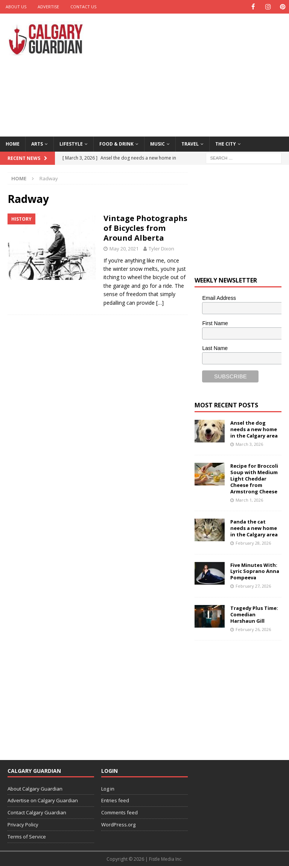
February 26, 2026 (253, 628)
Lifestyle (71, 143)
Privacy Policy (23, 824)
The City (225, 143)
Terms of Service (27, 836)
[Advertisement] (197, 73)
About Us (16, 6)
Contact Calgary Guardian (37, 812)
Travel (190, 143)
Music (157, 143)
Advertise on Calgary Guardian (43, 800)
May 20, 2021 (124, 248)
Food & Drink (116, 143)
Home (13, 143)
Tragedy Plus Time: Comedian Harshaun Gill (254, 614)
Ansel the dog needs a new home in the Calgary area (254, 429)
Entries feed (115, 800)
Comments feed (119, 812)
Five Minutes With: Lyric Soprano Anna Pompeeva (254, 571)
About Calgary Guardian (35, 788)
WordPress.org (118, 824)
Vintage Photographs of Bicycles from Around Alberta (145, 228)
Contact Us (83, 6)
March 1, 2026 (249, 499)
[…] (160, 302)
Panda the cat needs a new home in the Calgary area (254, 527)
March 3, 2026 (249, 444)
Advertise (48, 6)
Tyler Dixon (161, 248)
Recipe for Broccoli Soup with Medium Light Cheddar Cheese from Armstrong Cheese (254, 478)
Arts (37, 143)
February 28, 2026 (253, 542)
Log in (107, 788)
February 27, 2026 (253, 585)
